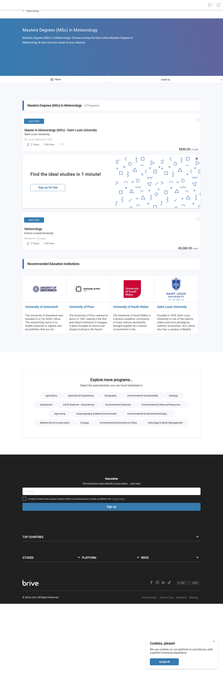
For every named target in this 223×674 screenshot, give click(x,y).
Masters (26, 20)
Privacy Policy (146, 510)
